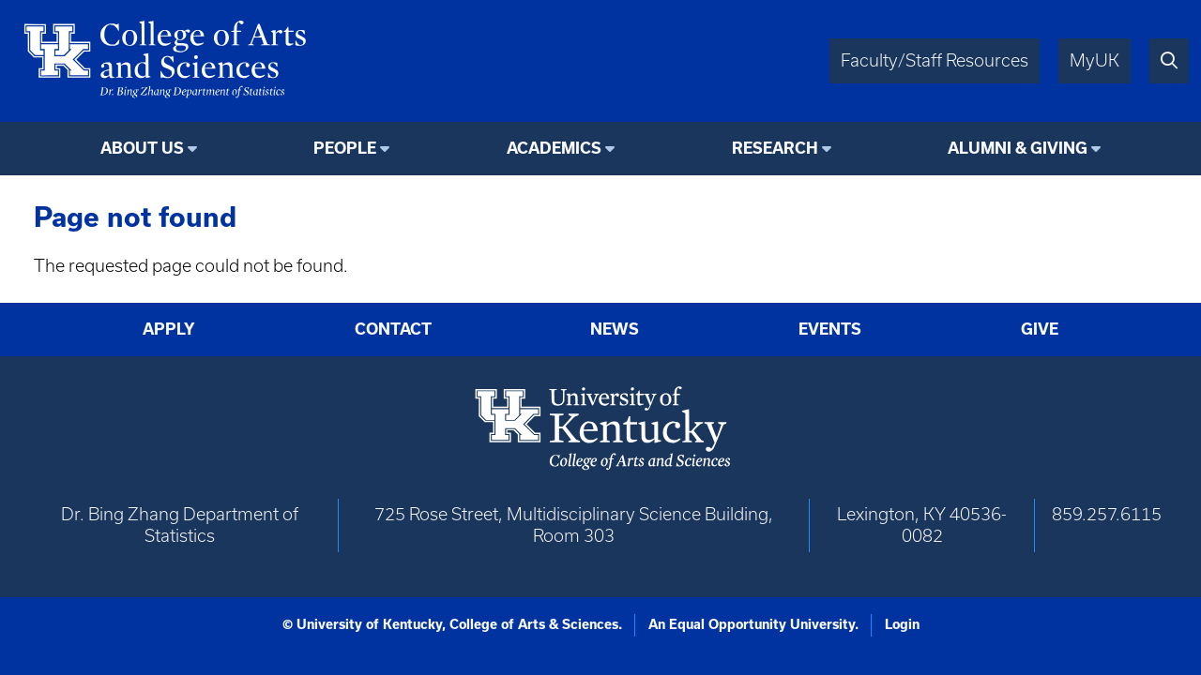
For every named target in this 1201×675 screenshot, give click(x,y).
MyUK (1094, 60)
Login (902, 624)
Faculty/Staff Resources (934, 60)
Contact (393, 329)
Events (829, 329)
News (614, 329)
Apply (169, 329)
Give (1039, 329)
